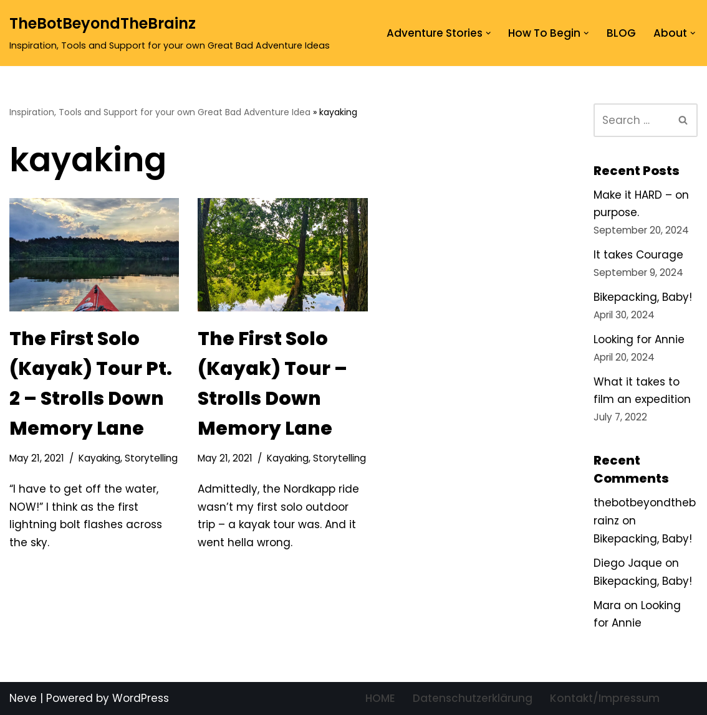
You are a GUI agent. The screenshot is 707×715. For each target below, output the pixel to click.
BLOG (621, 33)
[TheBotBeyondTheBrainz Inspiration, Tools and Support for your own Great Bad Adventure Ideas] (169, 33)
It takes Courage (638, 254)
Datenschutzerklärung (472, 698)
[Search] (632, 120)
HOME (380, 698)
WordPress (140, 698)
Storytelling (151, 458)
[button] (488, 33)
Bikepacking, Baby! (643, 297)
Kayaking (99, 458)
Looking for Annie (639, 339)
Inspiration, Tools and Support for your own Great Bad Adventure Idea (159, 112)
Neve (23, 698)
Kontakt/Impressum (605, 698)
